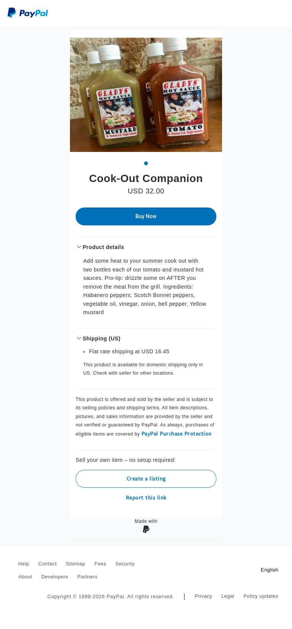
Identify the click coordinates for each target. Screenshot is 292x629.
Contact (47, 564)
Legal (227, 596)
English (269, 570)
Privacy (203, 596)
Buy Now (145, 216)
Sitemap (75, 564)
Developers (54, 577)
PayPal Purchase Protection (176, 433)
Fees (100, 564)
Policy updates (260, 596)
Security (125, 564)
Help (23, 564)
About (25, 577)
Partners (87, 577)
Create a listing (146, 478)
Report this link (146, 497)
